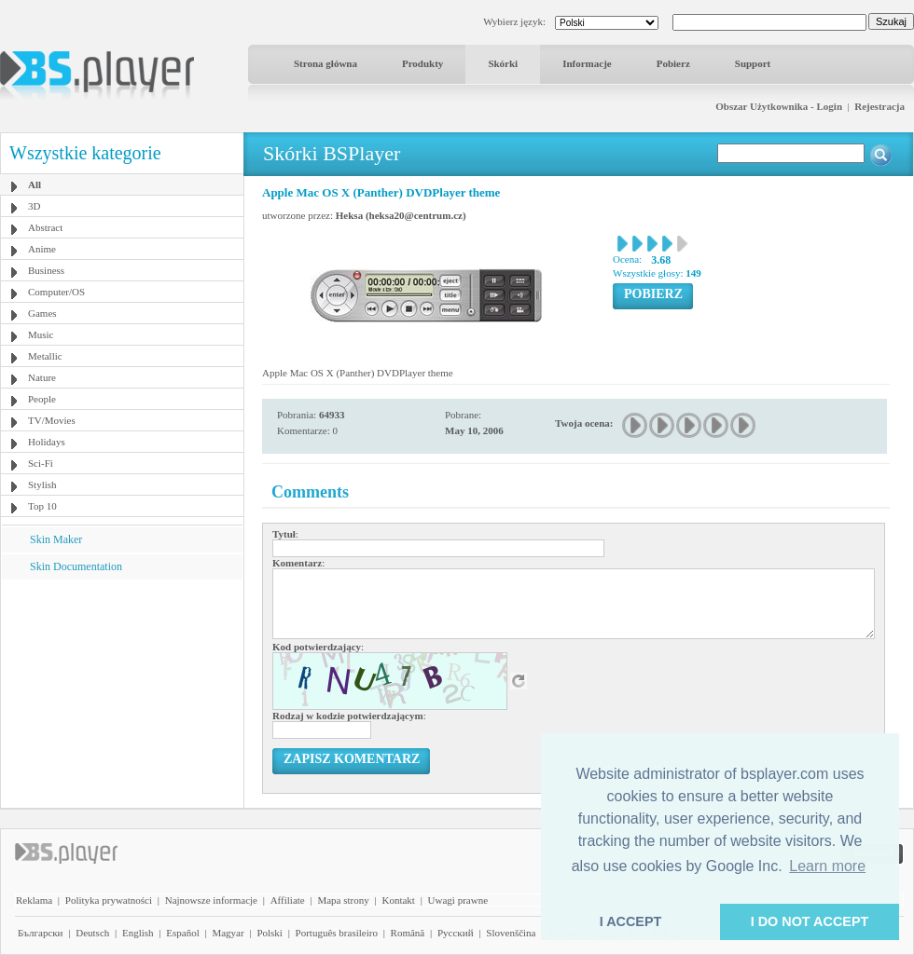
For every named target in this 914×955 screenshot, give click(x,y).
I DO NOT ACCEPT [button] (810, 921)
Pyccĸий (455, 932)
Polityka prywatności (108, 900)
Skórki (503, 63)
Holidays (46, 441)
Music (41, 334)
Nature (42, 377)
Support (753, 63)
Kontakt (397, 900)
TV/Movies (52, 420)
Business (46, 270)
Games (42, 313)
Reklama (34, 900)
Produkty (422, 63)
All (34, 184)
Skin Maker (56, 539)
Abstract (45, 227)
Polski (269, 932)
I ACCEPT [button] (631, 921)
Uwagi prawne (458, 900)
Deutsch (92, 932)
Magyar (227, 932)
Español (182, 932)
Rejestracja (879, 106)
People (42, 398)
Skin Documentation (76, 566)
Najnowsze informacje (211, 900)
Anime (42, 248)
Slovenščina (510, 932)
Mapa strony (342, 900)
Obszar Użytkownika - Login (778, 106)
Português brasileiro (337, 932)
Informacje (587, 63)
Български (40, 932)
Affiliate (287, 900)
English (138, 932)
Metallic (45, 356)
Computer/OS (56, 291)
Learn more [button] (827, 866)
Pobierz (673, 63)
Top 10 (42, 506)
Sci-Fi (40, 463)
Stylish (42, 484)
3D (34, 205)
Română (408, 932)
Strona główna (325, 63)
